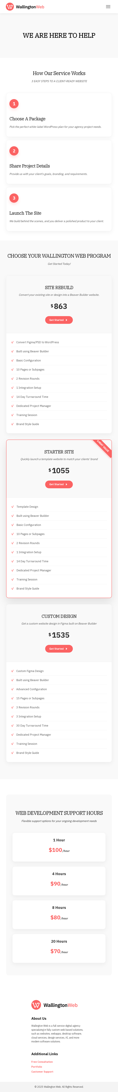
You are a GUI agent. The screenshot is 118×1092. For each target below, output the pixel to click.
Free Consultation (42, 1061)
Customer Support (42, 1071)
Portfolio (36, 1066)
